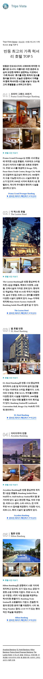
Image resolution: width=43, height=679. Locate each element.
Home (14, 42)
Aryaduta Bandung (9, 650)
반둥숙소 (27, 655)
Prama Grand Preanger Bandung (21, 652)
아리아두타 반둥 (14, 657)
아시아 (21, 42)
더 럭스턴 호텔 (18, 655)
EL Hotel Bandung (23, 650)
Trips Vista (18, 6)
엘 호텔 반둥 (25, 657)
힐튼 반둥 (11, 660)
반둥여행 (34, 655)
